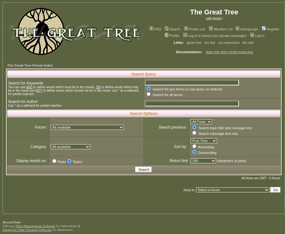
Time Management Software (35, 226)
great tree (194, 42)
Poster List (194, 29)
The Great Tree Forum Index (30, 65)
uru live (209, 42)
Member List (221, 29)
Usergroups (247, 29)
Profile (172, 36)
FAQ (155, 29)
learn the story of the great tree (229, 52)
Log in (257, 36)
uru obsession (229, 42)
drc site (248, 42)
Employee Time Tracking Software (27, 229)
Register (270, 29)
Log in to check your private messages (215, 36)
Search (172, 29)
